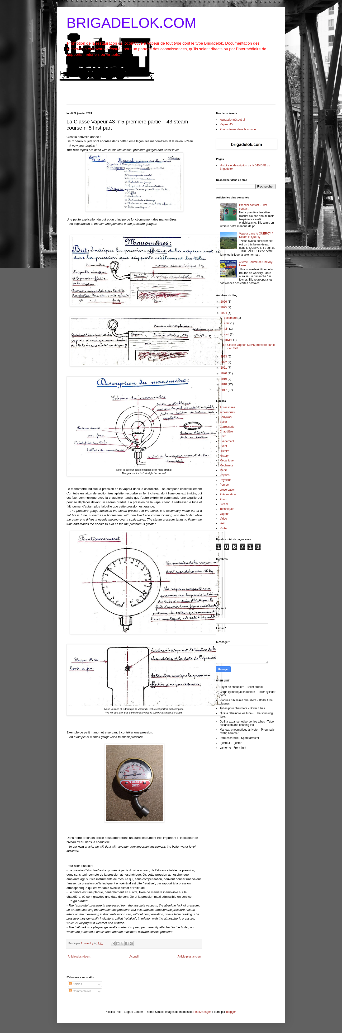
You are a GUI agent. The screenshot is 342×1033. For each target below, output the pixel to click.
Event (223, 446)
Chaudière (226, 431)
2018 (224, 384)
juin (226, 328)
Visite (223, 528)
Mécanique (227, 460)
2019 (224, 378)
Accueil (134, 956)
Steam (224, 504)
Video (223, 518)
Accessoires (227, 407)
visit (222, 523)
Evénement (227, 441)
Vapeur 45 (226, 124)
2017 (224, 390)
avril (227, 334)
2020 (224, 373)
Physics (224, 475)
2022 (224, 362)
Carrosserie (227, 426)
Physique (225, 480)
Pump (223, 499)
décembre (231, 317)
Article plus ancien (189, 956)
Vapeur (224, 514)
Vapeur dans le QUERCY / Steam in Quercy (256, 235)
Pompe (224, 484)
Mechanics (226, 465)
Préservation (228, 494)
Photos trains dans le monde (238, 129)
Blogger (231, 1012)
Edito (223, 436)
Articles (75, 984)
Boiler (223, 421)
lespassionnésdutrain (233, 119)
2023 (224, 356)
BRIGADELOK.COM (131, 23)
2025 (224, 307)
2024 (224, 313)
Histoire (224, 451)
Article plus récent (79, 956)
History (224, 455)
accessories (227, 412)
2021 (224, 367)
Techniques (227, 509)
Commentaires (80, 991)
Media (224, 470)
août (227, 323)
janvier (228, 340)
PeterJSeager (202, 1012)
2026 (224, 301)
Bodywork (226, 417)
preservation (227, 489)
